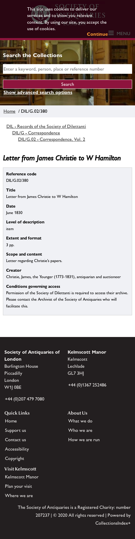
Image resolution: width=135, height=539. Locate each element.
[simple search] (67, 69)
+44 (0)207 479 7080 (24, 399)
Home (9, 111)
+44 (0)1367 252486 (87, 385)
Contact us (15, 439)
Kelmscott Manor (21, 477)
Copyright (14, 458)
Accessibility (17, 449)
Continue (97, 34)
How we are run (84, 439)
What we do (80, 421)
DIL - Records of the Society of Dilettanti (46, 126)
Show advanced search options (37, 92)
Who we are (80, 430)
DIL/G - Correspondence (36, 133)
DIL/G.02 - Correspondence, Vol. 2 (51, 139)
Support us (15, 430)
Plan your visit (18, 486)
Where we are (19, 495)
